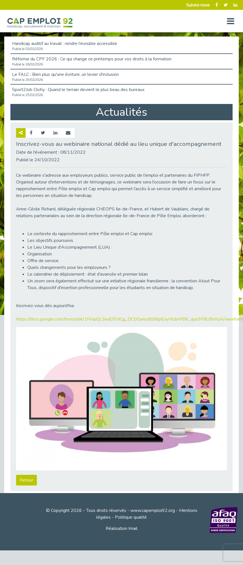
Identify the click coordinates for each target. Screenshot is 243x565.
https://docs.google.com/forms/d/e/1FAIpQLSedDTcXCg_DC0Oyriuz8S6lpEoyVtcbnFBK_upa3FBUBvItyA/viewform (129, 319)
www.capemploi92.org (152, 510)
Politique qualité (131, 517)
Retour (26, 480)
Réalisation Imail (121, 528)
